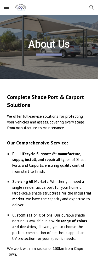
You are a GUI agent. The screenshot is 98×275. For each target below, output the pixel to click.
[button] (6, 7)
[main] (49, 47)
